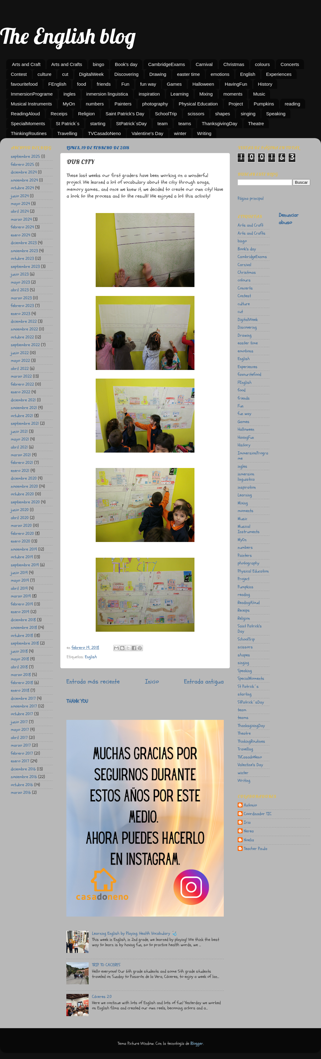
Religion (86, 113)
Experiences (279, 74)
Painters (123, 103)
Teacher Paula (255, 849)
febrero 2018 (22, 683)
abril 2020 (20, 518)
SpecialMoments (28, 123)
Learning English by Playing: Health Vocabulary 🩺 (134, 933)
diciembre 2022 (24, 321)
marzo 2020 (21, 525)
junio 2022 (20, 353)
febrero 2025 (22, 164)
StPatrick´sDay (131, 123)
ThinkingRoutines (29, 133)
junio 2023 (20, 274)
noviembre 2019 (24, 549)
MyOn (69, 103)
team (162, 123)
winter (180, 133)
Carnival (204, 64)
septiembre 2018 (25, 643)
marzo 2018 (21, 675)
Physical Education (198, 103)
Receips (59, 113)
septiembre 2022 (25, 345)
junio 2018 (19, 651)
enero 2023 (20, 314)
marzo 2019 (21, 596)
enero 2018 (20, 690)
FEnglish (57, 84)
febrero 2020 (22, 533)
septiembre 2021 (25, 423)
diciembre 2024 (24, 172)
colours (262, 64)
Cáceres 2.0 (102, 996)
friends (104, 84)
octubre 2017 (22, 714)
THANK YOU (77, 701)
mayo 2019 (20, 580)
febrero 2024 (22, 227)
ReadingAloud (25, 113)
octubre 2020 (22, 494)
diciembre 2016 (23, 769)
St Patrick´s (68, 123)
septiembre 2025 (25, 156)
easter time (188, 74)
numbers (95, 103)
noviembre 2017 (24, 706)
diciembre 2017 (23, 698)
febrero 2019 (22, 604)
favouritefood (24, 84)
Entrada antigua (204, 681)
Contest (19, 74)
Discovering (127, 74)
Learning (180, 93)
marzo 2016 (21, 792)
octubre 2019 (22, 557)
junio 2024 (20, 196)
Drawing (157, 74)
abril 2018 (19, 667)
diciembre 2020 (24, 478)
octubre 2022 (22, 337)
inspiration (149, 93)
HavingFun (236, 84)
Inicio (152, 681)
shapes (222, 113)
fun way (148, 84)
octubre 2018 (22, 635)
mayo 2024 (20, 204)
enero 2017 (20, 761)
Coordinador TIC (258, 814)
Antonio (250, 805)
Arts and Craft (26, 64)
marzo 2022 (21, 376)
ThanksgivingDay (219, 123)
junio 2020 (20, 510)
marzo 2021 (21, 455)
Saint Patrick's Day (125, 113)
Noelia (249, 840)
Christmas (233, 64)
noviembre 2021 (24, 408)
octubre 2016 (22, 785)
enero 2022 (20, 392)
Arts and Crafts (66, 64)
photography (155, 103)
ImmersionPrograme (32, 93)
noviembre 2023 (24, 251)
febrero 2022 (22, 384)
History (265, 84)
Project (235, 103)
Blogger (196, 1043)
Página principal (251, 198)
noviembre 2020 (24, 486)
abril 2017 (19, 738)
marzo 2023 (21, 298)
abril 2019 (19, 588)
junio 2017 (19, 722)
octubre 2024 (22, 188)
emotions (220, 74)
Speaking (276, 113)
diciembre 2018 (23, 620)
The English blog (68, 35)
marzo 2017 (21, 745)
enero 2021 (20, 471)
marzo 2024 (21, 219)
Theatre (256, 123)
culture (44, 74)
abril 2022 (20, 368)
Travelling (67, 133)
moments (233, 93)
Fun (125, 84)
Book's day (126, 64)
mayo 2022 (20, 360)
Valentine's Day (147, 133)
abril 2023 (20, 290)
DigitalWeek (91, 74)
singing (248, 113)
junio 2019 (19, 573)
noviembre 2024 (24, 180)
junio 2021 (19, 431)
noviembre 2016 (24, 777)
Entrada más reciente (93, 681)
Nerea (249, 831)
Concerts (290, 64)
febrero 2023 (22, 306)
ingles (70, 93)
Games (174, 84)
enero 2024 (20, 235)
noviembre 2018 (24, 627)
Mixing (206, 93)
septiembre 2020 (25, 502)
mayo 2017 (20, 730)
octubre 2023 (22, 258)
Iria (247, 822)
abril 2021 (19, 447)
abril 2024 (20, 211)
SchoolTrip (166, 113)
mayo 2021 (20, 439)
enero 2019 (20, 612)
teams (184, 123)
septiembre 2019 (25, 565)
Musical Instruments (31, 103)
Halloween (203, 84)
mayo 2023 (20, 282)
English (247, 74)
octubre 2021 (22, 416)
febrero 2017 (22, 753)
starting (97, 123)
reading (292, 103)
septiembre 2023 (25, 266)
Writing (204, 133)
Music (259, 93)
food (81, 84)
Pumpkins (264, 103)
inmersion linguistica (107, 93)
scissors (196, 113)
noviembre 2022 (24, 329)
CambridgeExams (166, 64)
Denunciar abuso (288, 218)
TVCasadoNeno (104, 133)
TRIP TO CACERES (106, 965)
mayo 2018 (20, 659)
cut (65, 74)
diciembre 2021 (23, 400)
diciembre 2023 (24, 243)
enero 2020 (20, 541)
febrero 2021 (22, 463)
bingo (98, 64)
